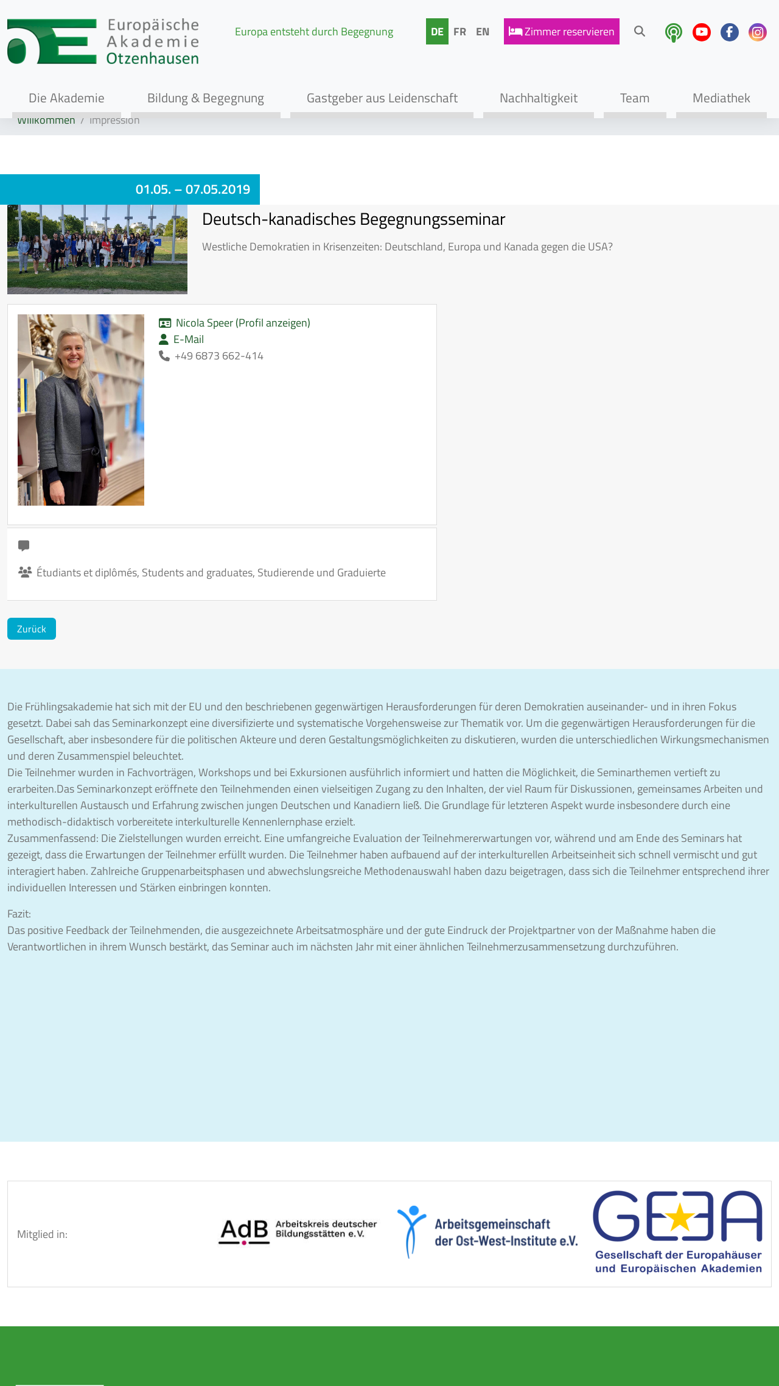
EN (482, 31)
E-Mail (122, 355)
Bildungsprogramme (189, 1253)
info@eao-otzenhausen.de (622, 1309)
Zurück (31, 463)
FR (459, 31)
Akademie (165, 1227)
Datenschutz (299, 1306)
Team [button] (635, 97)
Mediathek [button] (721, 97)
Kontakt (288, 1253)
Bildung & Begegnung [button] (205, 97)
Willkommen (46, 119)
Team (154, 1306)
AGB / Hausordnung (316, 1227)
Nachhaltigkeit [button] (539, 97)
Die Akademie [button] (67, 97)
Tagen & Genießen (183, 1279)
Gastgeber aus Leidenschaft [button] (382, 97)
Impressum (295, 1279)
